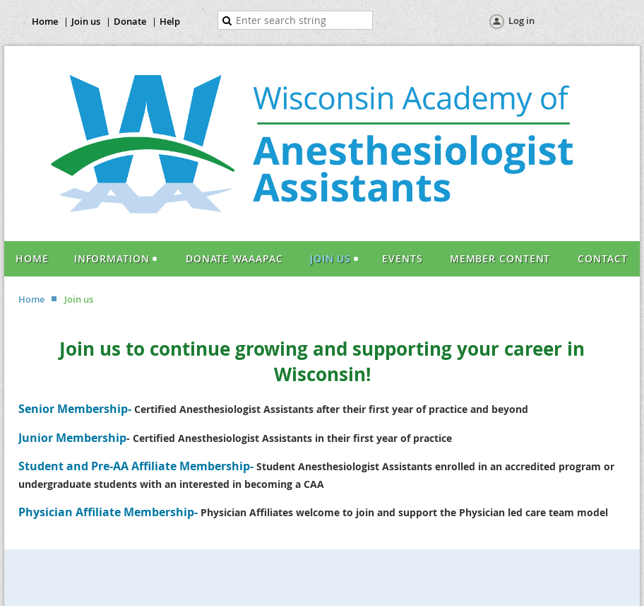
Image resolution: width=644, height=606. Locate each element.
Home (45, 21)
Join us (85, 21)
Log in (521, 20)
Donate (130, 21)
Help (170, 21)
